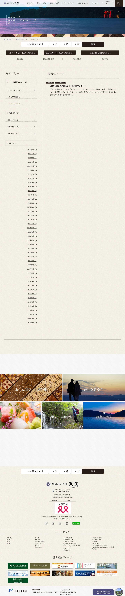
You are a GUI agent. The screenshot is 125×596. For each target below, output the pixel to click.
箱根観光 (37, 539)
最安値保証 (20, 59)
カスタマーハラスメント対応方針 (72, 545)
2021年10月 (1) (32, 228)
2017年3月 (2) (32, 310)
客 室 (8, 539)
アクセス (37, 545)
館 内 (37, 537)
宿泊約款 (94, 549)
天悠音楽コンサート (40, 547)
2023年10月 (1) (32, 207)
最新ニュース (67, 549)
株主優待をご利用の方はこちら (100, 53)
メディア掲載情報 (14, 97)
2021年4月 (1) (32, 244)
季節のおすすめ (13, 127)
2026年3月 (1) (32, 158)
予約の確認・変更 (48, 59)
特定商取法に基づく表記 (69, 543)
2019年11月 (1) (32, 269)
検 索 (93, 44)
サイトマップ (67, 547)
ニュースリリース (14, 103)
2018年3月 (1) (32, 302)
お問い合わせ (95, 543)
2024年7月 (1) (32, 191)
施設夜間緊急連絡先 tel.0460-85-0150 (62, 497)
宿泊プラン (105, 59)
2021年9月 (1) (32, 232)
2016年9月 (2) (32, 322)
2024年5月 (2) (32, 199)
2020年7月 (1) (32, 257)
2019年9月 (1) (32, 273)
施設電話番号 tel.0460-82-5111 (62, 495)
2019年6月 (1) (32, 281)
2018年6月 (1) (32, 298)
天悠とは (9, 537)
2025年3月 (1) (32, 174)
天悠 (11, 3)
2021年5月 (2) (32, 240)
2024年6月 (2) (32, 195)
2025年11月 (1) (32, 166)
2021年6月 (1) (32, 236)
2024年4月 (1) (32, 203)
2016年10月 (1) (32, 318)
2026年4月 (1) (32, 154)
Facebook (94, 541)
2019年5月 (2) (32, 285)
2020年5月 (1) (32, 261)
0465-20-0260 (62, 491)
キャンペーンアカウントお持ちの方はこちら (22, 53)
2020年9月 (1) (32, 248)
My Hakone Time (96, 539)
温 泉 (8, 541)
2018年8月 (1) (32, 294)
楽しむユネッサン (40, 543)
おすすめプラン (13, 133)
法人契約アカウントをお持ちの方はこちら (60, 53)
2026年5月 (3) (32, 149)
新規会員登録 (77, 59)
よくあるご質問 (67, 537)
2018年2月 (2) (32, 306)
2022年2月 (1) (32, 219)
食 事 (8, 543)
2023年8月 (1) (32, 211)
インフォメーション (15, 90)
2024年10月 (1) (32, 182)
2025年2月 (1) (32, 178)
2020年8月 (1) (32, 252)
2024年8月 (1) (32, 187)
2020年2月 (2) (32, 265)
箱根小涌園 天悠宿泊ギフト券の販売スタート (68, 86)
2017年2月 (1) (32, 314)
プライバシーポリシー (69, 541)
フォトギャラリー (68, 539)
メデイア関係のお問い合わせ (99, 545)
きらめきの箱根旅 (40, 541)
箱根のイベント (13, 120)
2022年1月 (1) (32, 224)
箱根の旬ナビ (14, 113)
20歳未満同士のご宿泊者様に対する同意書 (103, 547)
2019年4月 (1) (32, 289)
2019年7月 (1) (32, 277)
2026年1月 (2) (32, 162)
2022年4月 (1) (32, 215)
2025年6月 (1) (32, 170)
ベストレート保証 (96, 537)
